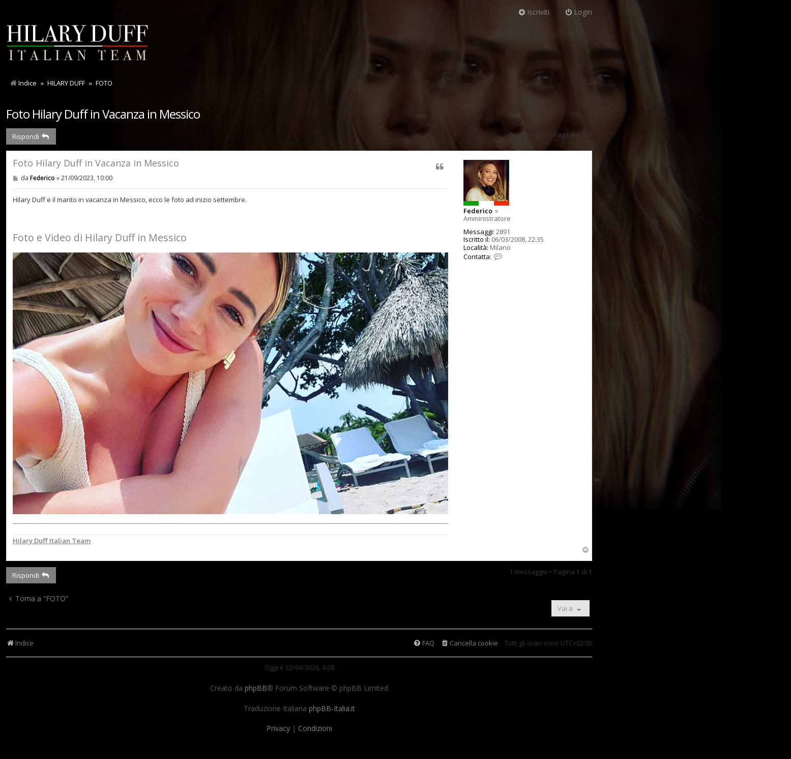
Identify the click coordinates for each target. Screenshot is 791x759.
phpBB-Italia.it (332, 708)
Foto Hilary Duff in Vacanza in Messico (103, 113)
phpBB (256, 688)
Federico (477, 210)
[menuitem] (469, 643)
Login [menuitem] (578, 12)
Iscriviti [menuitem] (533, 12)
